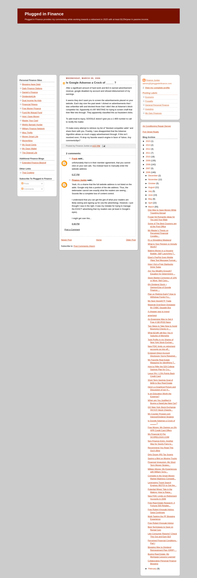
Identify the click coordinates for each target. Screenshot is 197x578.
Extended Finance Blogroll (34, 163)
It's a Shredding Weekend (159, 240)
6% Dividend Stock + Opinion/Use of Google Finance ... (159, 287)
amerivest (152, 315)
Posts (25, 183)
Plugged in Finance (44, 13)
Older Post (131, 240)
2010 (148, 157)
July (150, 191)
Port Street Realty (151, 132)
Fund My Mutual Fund (32, 112)
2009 (148, 160)
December (153, 175)
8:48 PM (76, 224)
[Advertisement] (98, 48)
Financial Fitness (30, 104)
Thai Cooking (28, 173)
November (153, 179)
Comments (27, 189)
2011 (148, 153)
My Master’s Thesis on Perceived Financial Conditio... (158, 233)
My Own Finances (153, 113)
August (151, 187)
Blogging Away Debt (31, 84)
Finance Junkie (79, 180)
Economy (149, 97)
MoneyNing (27, 141)
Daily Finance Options (32, 88)
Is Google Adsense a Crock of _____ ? (91, 82)
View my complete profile (157, 88)
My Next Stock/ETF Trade (159, 301)
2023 (148, 141)
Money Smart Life (30, 136)
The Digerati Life (29, 153)
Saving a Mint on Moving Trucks (162, 458)
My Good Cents (29, 145)
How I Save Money (30, 116)
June (150, 195)
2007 (148, 168)
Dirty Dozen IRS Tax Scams (160, 454)
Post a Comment (72, 230)
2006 (148, 172)
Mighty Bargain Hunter (32, 125)
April (150, 203)
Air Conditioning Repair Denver (157, 126)
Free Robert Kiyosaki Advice (161, 523)
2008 (148, 164)
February (152, 569)
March (151, 207)
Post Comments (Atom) (84, 246)
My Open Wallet (29, 149)
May (150, 199)
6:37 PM (76, 175)
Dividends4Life (29, 96)
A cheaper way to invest (158, 311)
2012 (148, 149)
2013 (148, 145)
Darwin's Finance (30, 92)
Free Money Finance (31, 108)
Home (99, 240)
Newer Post (66, 240)
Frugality (149, 101)
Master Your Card (30, 120)
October (152, 183)
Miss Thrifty (27, 133)
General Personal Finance (157, 105)
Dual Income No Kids (31, 100)
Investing (149, 109)
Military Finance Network (33, 128)
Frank (74, 159)
